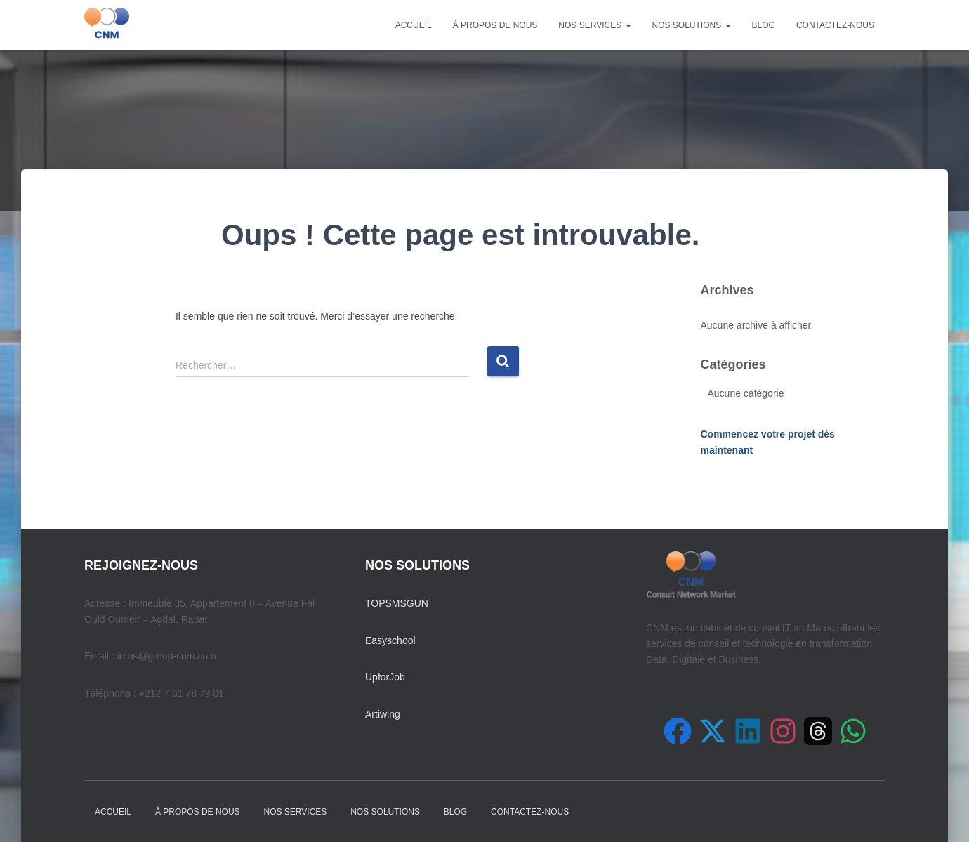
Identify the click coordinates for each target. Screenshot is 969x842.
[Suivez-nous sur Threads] (818, 731)
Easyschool (390, 640)
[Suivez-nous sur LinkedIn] (748, 731)
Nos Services (594, 25)
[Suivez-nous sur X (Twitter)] (713, 731)
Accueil (413, 25)
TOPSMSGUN (396, 603)
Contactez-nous (835, 25)
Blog (763, 25)
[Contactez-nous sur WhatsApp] (853, 731)
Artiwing (382, 714)
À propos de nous (495, 25)
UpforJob (385, 677)
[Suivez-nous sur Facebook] (678, 731)
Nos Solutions (691, 25)
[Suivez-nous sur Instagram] (783, 731)
